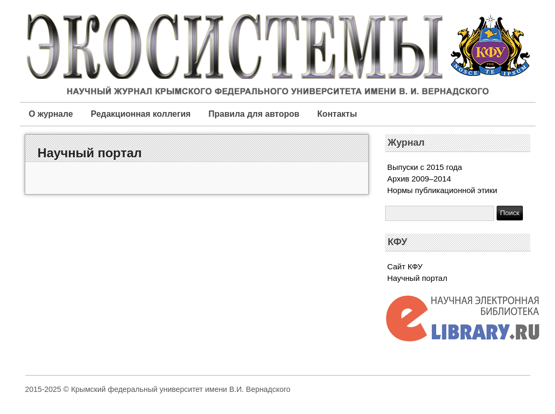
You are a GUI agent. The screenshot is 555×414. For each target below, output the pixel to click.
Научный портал (89, 153)
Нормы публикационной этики (442, 190)
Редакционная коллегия (141, 113)
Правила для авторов (253, 113)
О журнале (51, 113)
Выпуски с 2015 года (424, 167)
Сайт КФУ (404, 266)
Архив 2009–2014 (419, 178)
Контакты (337, 113)
